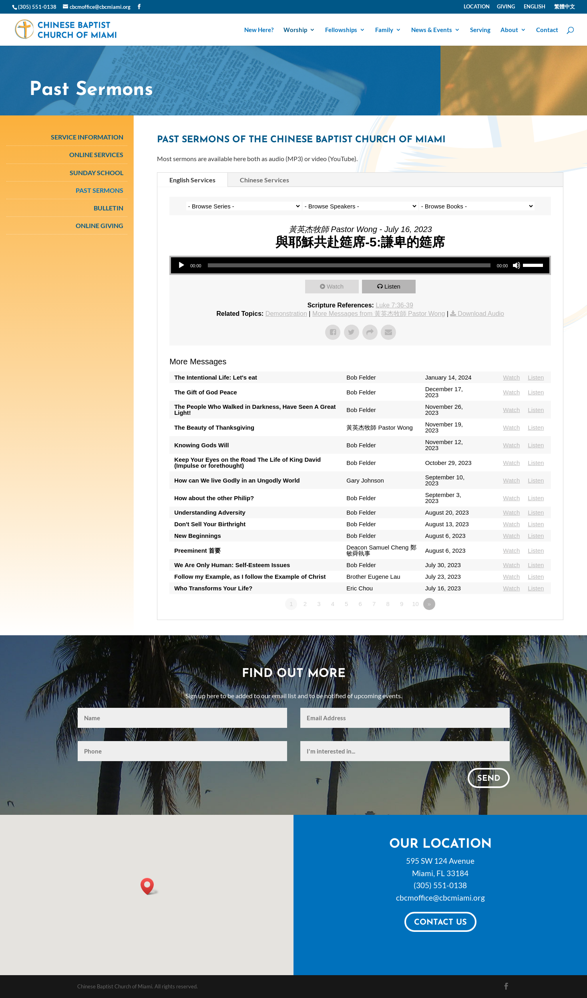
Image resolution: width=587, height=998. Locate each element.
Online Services (96, 154)
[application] (360, 265)
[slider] (349, 265)
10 (415, 603)
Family (384, 30)
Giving (506, 7)
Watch (335, 286)
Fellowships (341, 30)
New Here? (258, 30)
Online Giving (99, 225)
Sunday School (96, 172)
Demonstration (286, 313)
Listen (392, 286)
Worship (295, 30)
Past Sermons (99, 190)
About (509, 30)
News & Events (431, 30)
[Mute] (517, 265)
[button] (150, 886)
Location (477, 7)
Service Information (87, 137)
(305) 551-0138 (440, 885)
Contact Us (440, 923)
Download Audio (481, 313)
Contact (547, 30)
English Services (192, 180)
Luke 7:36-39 (394, 305)
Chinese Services (264, 180)
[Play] (181, 265)
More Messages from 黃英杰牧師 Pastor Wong (378, 313)
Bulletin (108, 208)
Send (488, 779)
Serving (480, 30)
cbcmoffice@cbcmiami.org (440, 897)
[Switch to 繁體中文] (564, 8)
